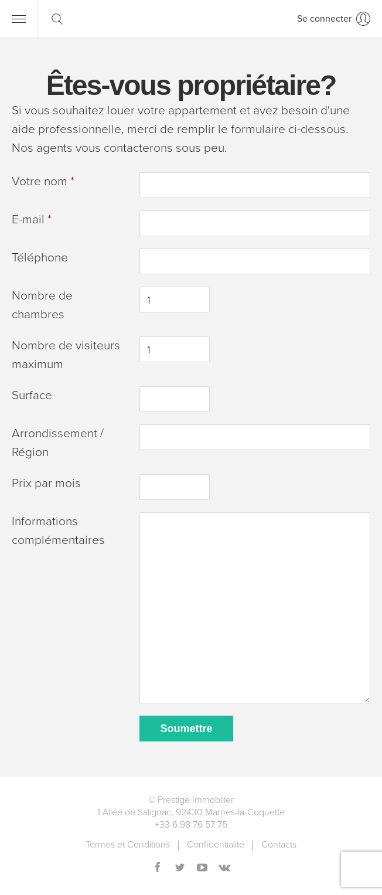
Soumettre (186, 728)
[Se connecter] (333, 19)
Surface (32, 395)
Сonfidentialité (215, 844)
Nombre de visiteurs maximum (66, 355)
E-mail (32, 219)
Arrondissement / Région (58, 443)
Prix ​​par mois (46, 483)
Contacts (278, 844)
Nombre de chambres (42, 305)
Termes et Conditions (128, 844)
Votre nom (43, 181)
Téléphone (40, 257)
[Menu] (18, 19)
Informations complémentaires (58, 530)
